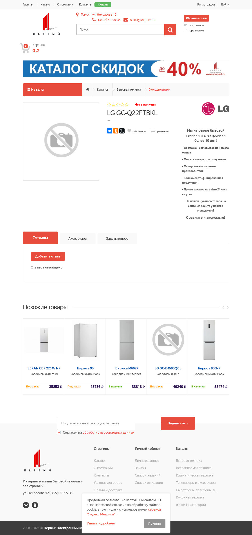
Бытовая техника (129, 89)
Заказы (140, 468)
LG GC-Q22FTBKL (132, 113)
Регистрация (206, 4)
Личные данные (147, 461)
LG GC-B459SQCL (168, 437)
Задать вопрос (117, 239)
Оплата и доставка (108, 490)
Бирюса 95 (85, 437)
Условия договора (108, 483)
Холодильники (159, 89)
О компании (65, 4)
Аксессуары (77, 239)
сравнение (194, 30)
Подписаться (178, 423)
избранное (194, 25)
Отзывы (40, 237)
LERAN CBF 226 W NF (44, 437)
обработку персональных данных (108, 433)
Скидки (103, 4)
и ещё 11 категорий (191, 505)
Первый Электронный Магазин (68, 528)
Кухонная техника (190, 497)
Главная (28, 4)
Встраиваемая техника (194, 468)
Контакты (85, 4)
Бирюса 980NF (209, 437)
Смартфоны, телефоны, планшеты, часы (196, 490)
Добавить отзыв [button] (47, 256)
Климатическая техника (194, 475)
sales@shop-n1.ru (142, 20)
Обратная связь (196, 18)
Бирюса (95, 443)
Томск (85, 14)
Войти (225, 4)
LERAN (54, 443)
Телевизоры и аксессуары (196, 483)
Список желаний (148, 475)
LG (177, 443)
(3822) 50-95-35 (109, 20)
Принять (154, 523)
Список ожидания (149, 483)
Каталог (46, 4)
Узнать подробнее (101, 523)
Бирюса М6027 (126, 437)
